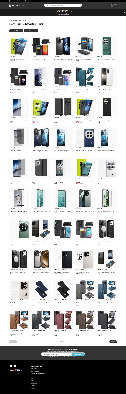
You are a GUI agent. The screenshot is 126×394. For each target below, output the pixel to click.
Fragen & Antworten (35, 376)
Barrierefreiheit (34, 383)
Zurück (13, 341)
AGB (32, 378)
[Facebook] (11, 366)
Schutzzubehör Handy (17, 20)
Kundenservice (34, 368)
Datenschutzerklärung (35, 380)
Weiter (113, 341)
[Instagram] (15, 366)
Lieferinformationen (35, 371)
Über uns (33, 385)
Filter (16, 30)
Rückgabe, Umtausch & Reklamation (38, 373)
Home (10, 20)
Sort (31, 30)
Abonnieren (78, 354)
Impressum (33, 388)
